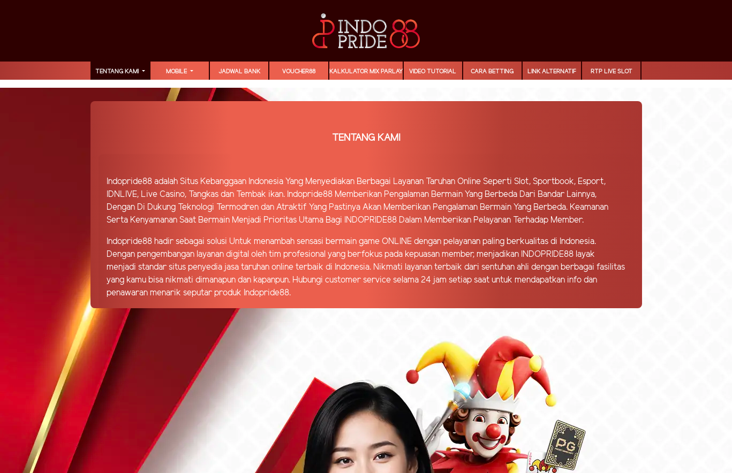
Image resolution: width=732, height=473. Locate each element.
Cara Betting (492, 71)
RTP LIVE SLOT (611, 71)
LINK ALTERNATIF (551, 71)
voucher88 (298, 71)
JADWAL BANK (239, 71)
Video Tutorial (432, 71)
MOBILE (177, 71)
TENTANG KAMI (117, 71)
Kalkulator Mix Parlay (366, 71)
